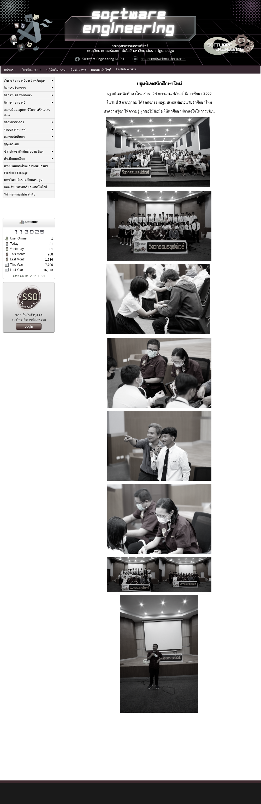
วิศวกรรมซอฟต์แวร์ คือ (19, 194)
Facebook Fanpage (15, 173)
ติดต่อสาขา (78, 70)
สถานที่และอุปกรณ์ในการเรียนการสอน (27, 112)
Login (29, 326)
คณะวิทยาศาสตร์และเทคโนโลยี (25, 187)
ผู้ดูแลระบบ (11, 144)
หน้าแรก (9, 70)
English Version (126, 69)
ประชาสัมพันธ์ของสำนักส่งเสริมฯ (26, 166)
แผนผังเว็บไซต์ (101, 70)
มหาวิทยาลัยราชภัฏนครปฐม (23, 180)
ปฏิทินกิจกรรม (56, 70)
